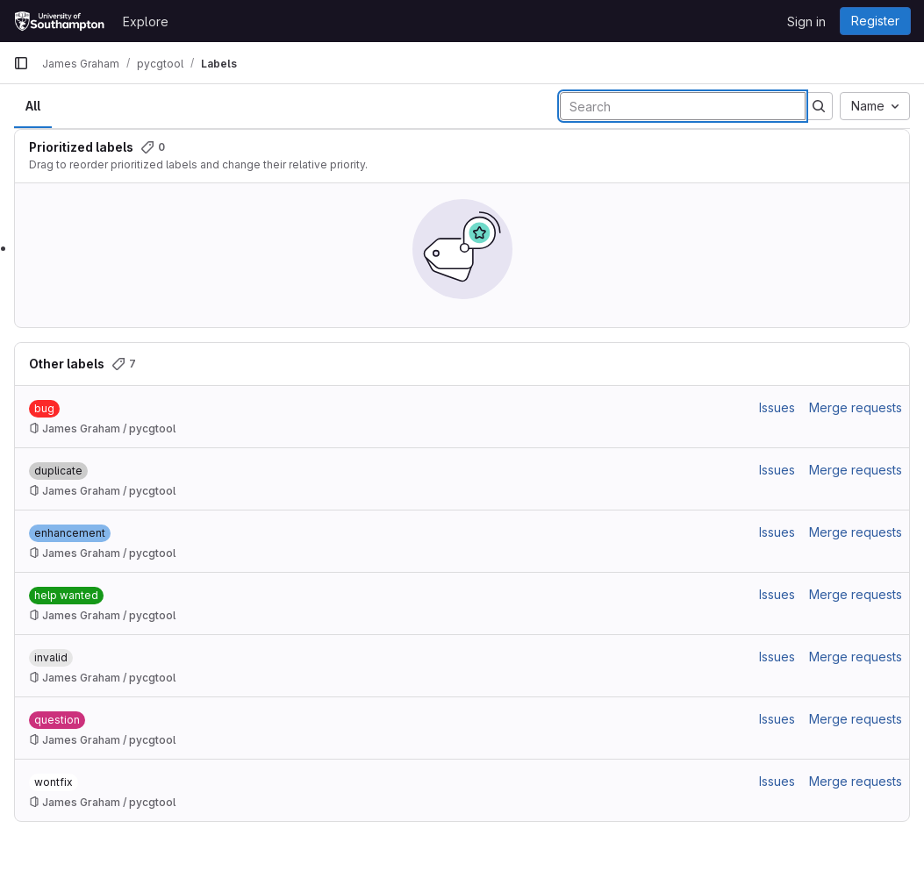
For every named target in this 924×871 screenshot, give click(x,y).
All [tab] (32, 105)
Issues (777, 407)
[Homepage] (59, 21)
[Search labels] (683, 106)
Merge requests (855, 407)
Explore (145, 21)
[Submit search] (819, 106)
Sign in (806, 21)
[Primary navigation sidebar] (21, 63)
